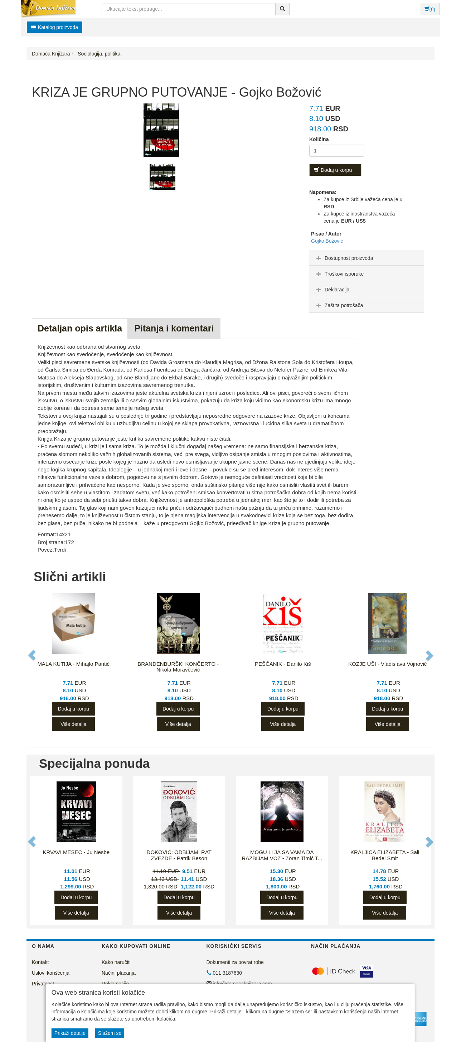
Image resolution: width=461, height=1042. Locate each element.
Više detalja (73, 724)
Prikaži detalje (70, 1033)
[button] (32, 655)
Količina (319, 139)
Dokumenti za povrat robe (235, 962)
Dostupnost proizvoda (344, 258)
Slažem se (109, 1033)
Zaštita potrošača (339, 305)
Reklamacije (115, 984)
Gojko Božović (327, 241)
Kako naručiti (116, 962)
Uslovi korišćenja (50, 973)
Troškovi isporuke (339, 274)
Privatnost (43, 984)
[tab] (366, 258)
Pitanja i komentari (174, 328)
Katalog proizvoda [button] (54, 27)
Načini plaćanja (119, 973)
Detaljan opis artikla (80, 328)
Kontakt (40, 962)
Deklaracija (332, 289)
